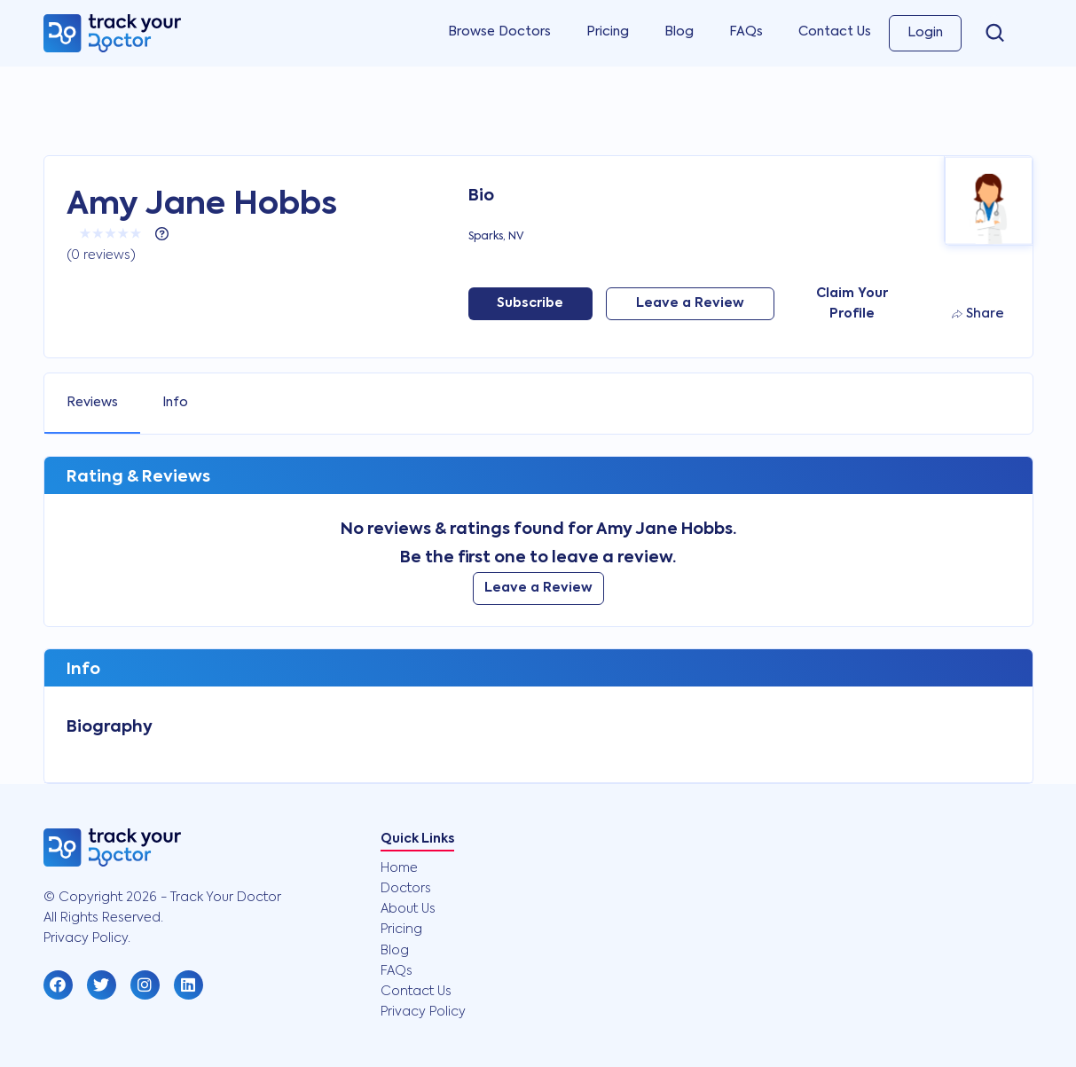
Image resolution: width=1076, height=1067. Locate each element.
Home (399, 868)
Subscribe (530, 303)
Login (925, 33)
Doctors (406, 889)
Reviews (92, 402)
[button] (58, 985)
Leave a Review (690, 303)
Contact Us (834, 32)
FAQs (746, 32)
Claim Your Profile (852, 303)
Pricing (607, 32)
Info (175, 402)
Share (978, 314)
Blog (679, 32)
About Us (408, 909)
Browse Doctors (499, 32)
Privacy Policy (423, 1012)
